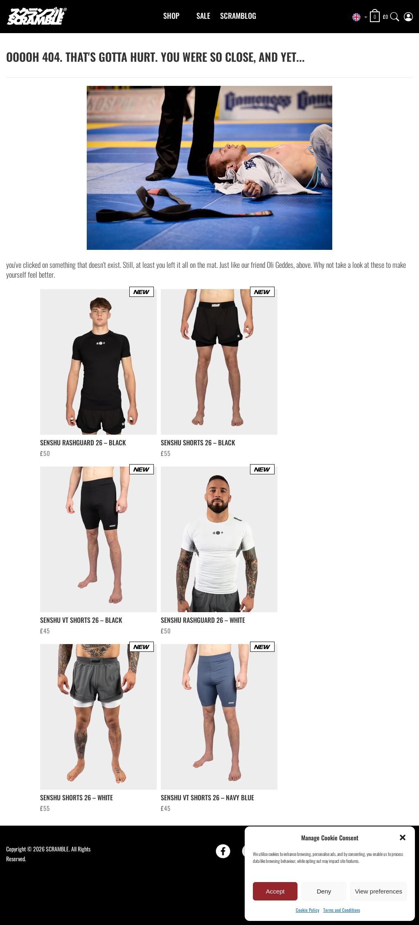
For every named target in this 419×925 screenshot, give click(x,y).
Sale (203, 15)
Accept (275, 891)
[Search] (394, 15)
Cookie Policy (307, 910)
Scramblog (238, 15)
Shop (171, 15)
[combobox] (357, 17)
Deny (324, 891)
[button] (403, 837)
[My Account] (408, 15)
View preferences (378, 891)
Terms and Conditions (341, 910)
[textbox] (357, 17)
